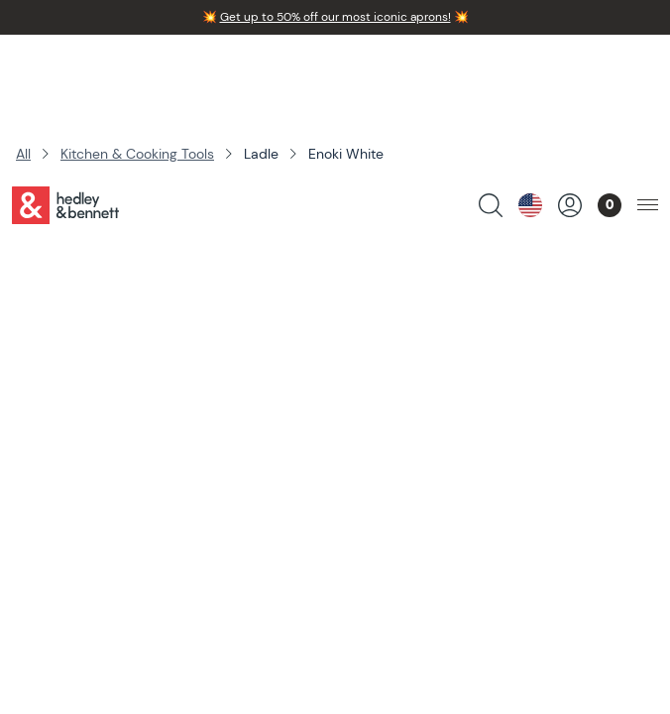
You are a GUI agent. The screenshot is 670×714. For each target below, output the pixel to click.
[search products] (490, 65)
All (23, 154)
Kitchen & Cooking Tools (137, 154)
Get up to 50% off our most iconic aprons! (335, 17)
